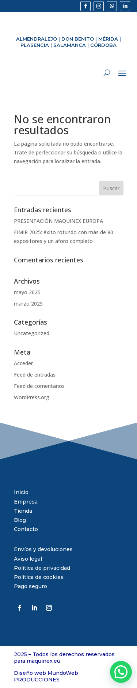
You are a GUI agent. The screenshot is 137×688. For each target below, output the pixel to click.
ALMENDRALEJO (36, 39)
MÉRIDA (108, 39)
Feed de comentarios (39, 385)
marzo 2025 (28, 303)
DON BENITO (77, 39)
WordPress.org (31, 397)
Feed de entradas (35, 374)
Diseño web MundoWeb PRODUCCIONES (46, 676)
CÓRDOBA (103, 45)
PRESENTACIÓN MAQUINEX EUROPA (58, 220)
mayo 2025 (27, 292)
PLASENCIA (34, 45)
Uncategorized (31, 333)
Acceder (23, 363)
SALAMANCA (69, 45)
